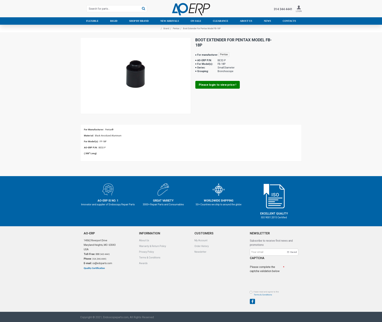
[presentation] (274, 298)
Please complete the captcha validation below (265, 269)
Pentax (176, 28)
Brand (166, 28)
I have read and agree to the (264, 293)
